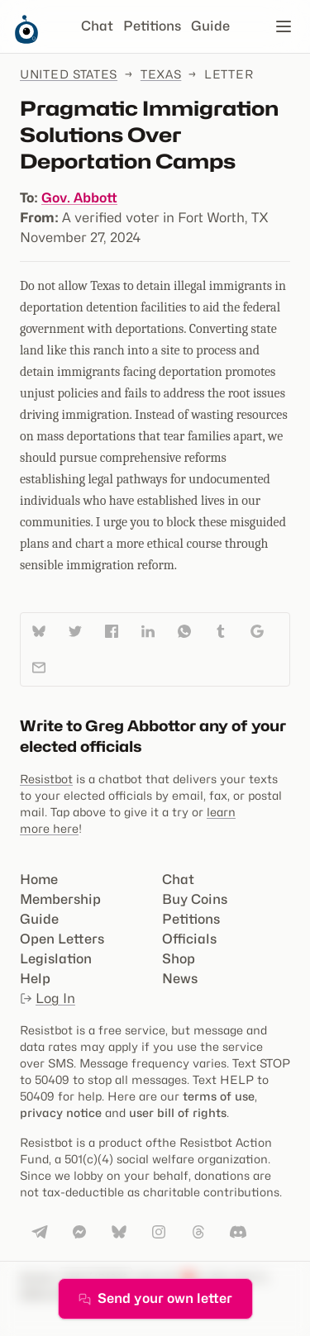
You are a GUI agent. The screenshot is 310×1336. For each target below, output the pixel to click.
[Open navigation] (283, 26)
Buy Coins (194, 899)
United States (68, 74)
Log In (47, 998)
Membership (60, 899)
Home (39, 879)
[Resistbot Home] (26, 39)
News (180, 979)
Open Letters (62, 939)
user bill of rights (178, 1112)
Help (35, 979)
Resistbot (46, 779)
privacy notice (61, 1112)
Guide (210, 26)
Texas (161, 74)
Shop (178, 959)
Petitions (152, 26)
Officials (189, 939)
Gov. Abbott (79, 198)
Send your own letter (155, 1298)
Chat (97, 26)
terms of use (219, 1096)
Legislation (56, 959)
